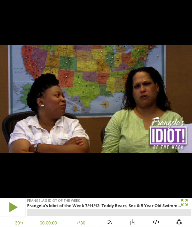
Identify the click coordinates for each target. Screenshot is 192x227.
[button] (13, 207)
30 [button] (81, 222)
